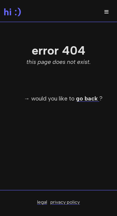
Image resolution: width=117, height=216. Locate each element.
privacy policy (65, 202)
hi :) (12, 12)
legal (42, 202)
